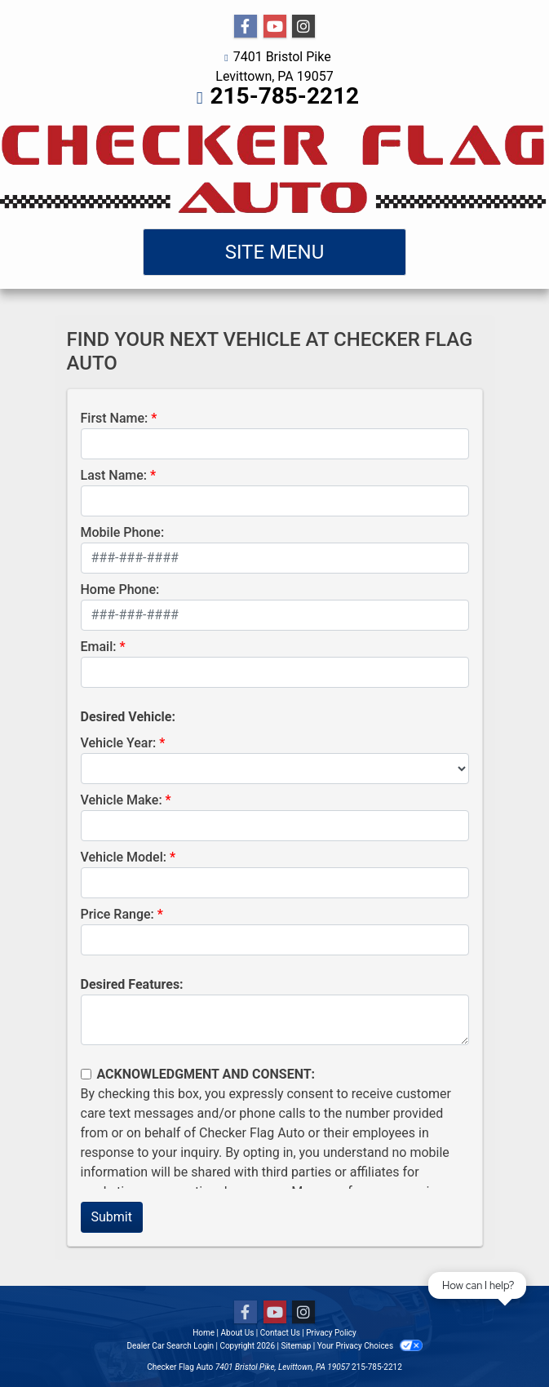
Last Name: (114, 475)
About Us (238, 1332)
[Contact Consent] (86, 1074)
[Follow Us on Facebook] (245, 27)
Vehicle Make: (121, 800)
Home (204, 1332)
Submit (111, 1217)
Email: (99, 646)
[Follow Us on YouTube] (274, 27)
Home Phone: (120, 589)
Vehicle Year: (119, 743)
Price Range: (117, 914)
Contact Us (280, 1332)
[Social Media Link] (303, 27)
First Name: (114, 418)
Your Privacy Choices (370, 1345)
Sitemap (296, 1345)
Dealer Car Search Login (170, 1345)
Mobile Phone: (123, 532)
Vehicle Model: (123, 857)
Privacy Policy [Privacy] (331, 1332)
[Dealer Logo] (274, 167)
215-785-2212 (284, 95)
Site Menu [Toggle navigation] (275, 252)
